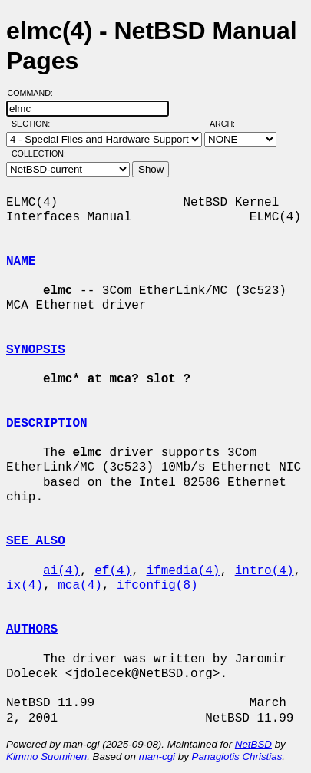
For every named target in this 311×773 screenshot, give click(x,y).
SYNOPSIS (35, 350)
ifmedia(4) (183, 571)
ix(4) (24, 585)
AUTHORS (32, 629)
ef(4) (112, 571)
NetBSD (253, 744)
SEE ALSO (35, 541)
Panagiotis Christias (237, 756)
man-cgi (157, 756)
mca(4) (80, 585)
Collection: (39, 153)
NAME (20, 261)
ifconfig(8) (157, 585)
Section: (34, 123)
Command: (35, 92)
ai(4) (61, 571)
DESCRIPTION (47, 423)
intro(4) (264, 571)
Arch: (229, 123)
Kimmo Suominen (46, 756)
